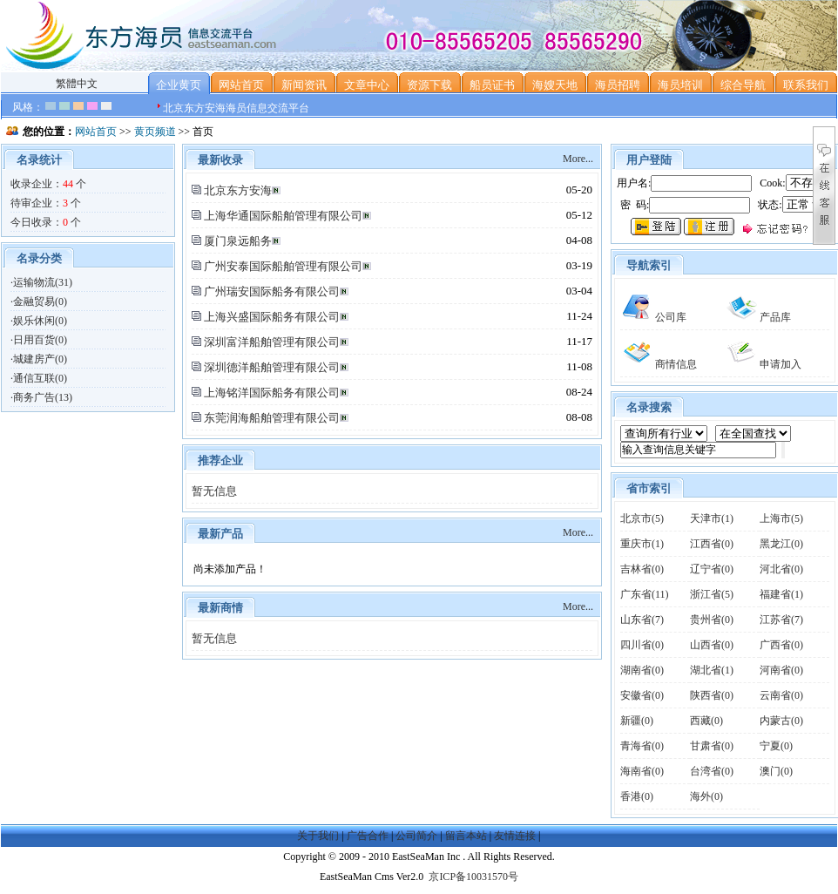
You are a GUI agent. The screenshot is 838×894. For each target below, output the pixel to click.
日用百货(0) (40, 340)
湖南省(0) (642, 670)
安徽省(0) (642, 695)
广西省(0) (781, 645)
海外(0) (706, 796)
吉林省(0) (642, 569)
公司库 (653, 317)
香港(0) (636, 796)
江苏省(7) (781, 619)
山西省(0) (711, 645)
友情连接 (515, 836)
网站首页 (241, 84)
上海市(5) (781, 518)
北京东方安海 (238, 190)
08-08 (579, 416)
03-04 (579, 290)
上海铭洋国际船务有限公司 (272, 392)
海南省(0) (642, 771)
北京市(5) (642, 518)
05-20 (579, 189)
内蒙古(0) (781, 721)
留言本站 (466, 836)
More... (578, 158)
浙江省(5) (711, 594)
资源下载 (429, 84)
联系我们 (805, 84)
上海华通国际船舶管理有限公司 (283, 215)
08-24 (579, 391)
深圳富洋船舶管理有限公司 (272, 342)
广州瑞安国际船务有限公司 (272, 291)
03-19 (579, 265)
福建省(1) (781, 594)
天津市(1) (711, 518)
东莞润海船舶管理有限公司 (272, 417)
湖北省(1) (711, 670)
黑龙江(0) (781, 544)
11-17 (579, 341)
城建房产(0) (40, 359)
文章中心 (366, 84)
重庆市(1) (642, 544)
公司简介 (416, 836)
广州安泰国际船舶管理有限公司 (283, 266)
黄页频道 (155, 131)
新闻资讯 (304, 84)
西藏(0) (706, 721)
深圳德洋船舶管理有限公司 (272, 367)
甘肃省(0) (711, 746)
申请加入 (763, 364)
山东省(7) (642, 619)
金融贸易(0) (40, 301)
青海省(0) (642, 746)
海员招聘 (617, 84)
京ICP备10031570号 (473, 876)
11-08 (579, 366)
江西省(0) (711, 544)
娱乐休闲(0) (40, 321)
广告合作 (368, 836)
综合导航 (743, 84)
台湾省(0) (711, 771)
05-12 (579, 214)
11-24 (579, 315)
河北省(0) (781, 569)
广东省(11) (644, 594)
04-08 (579, 240)
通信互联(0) (40, 378)
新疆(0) (636, 721)
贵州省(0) (711, 619)
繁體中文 (77, 84)
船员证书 (492, 84)
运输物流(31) (42, 282)
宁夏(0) (776, 746)
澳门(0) (776, 771)
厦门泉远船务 (238, 240)
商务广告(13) (42, 397)
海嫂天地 (555, 84)
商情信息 (658, 364)
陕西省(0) (711, 695)
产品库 (758, 317)
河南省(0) (781, 670)
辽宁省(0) (711, 569)
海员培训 (680, 84)
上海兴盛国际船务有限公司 (272, 316)
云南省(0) (781, 695)
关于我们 (318, 836)
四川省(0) (642, 645)
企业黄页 (178, 84)
